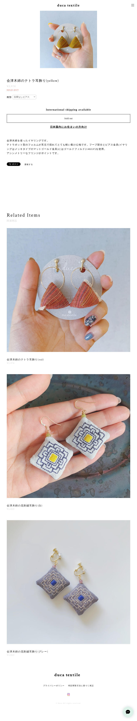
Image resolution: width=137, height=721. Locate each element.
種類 (9, 97)
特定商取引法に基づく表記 (81, 686)
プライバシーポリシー (53, 686)
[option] (68, 39)
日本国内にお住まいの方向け (68, 127)
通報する (28, 164)
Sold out (68, 118)
